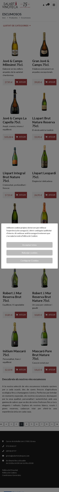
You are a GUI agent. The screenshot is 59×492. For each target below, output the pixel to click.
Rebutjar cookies (29, 252)
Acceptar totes (29, 245)
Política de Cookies (29, 236)
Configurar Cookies (30, 260)
